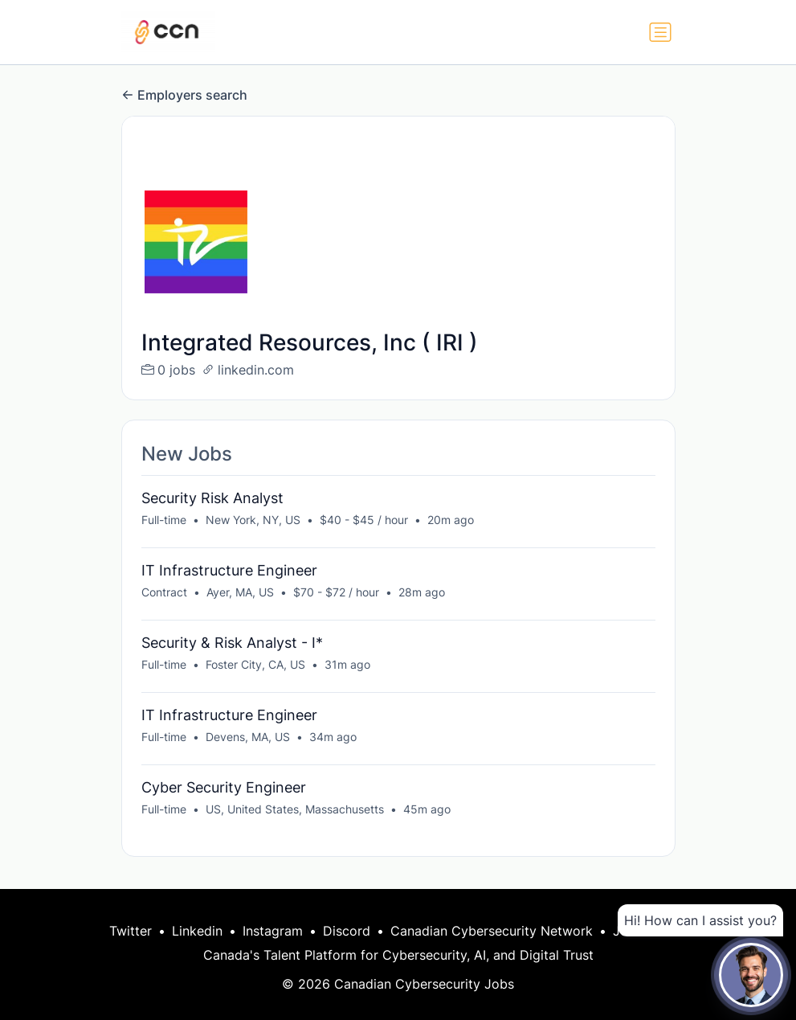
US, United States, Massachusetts (295, 809)
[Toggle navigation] (660, 32)
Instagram (273, 931)
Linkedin (197, 931)
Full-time (163, 519)
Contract (164, 592)
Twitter (130, 931)
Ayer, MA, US (240, 592)
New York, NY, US (253, 519)
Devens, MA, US (248, 736)
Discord (346, 931)
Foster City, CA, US (255, 664)
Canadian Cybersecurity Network (491, 931)
